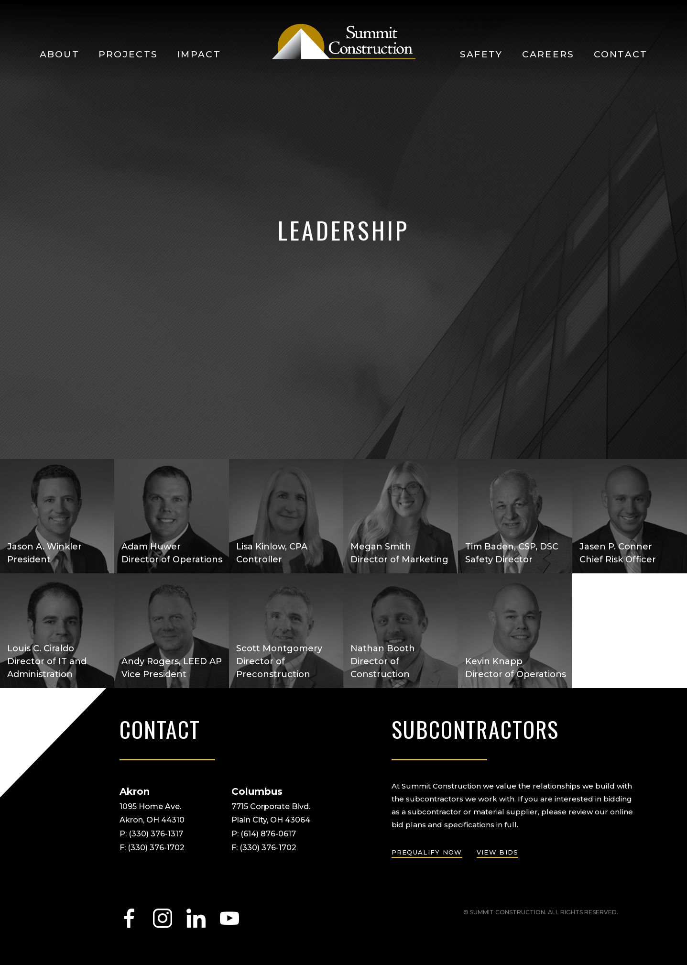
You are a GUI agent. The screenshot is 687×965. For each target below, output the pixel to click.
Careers (548, 54)
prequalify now (427, 852)
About (59, 54)
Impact (199, 54)
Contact (621, 54)
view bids (498, 852)
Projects (128, 54)
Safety (481, 54)
